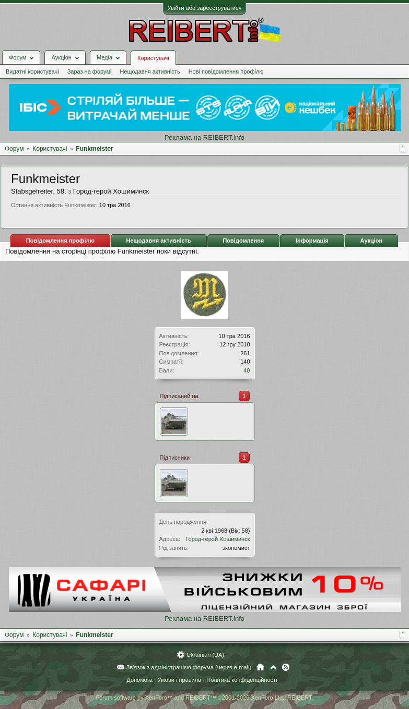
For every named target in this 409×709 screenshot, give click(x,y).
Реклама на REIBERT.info (204, 137)
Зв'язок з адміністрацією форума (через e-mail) (189, 667)
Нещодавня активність (150, 71)
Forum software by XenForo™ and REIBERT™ (204, 697)
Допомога (139, 680)
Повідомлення (243, 240)
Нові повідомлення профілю (226, 71)
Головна (260, 667)
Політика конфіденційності (241, 680)
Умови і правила (179, 680)
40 (246, 370)
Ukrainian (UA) (205, 655)
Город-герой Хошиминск (217, 539)
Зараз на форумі (89, 71)
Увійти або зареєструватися (205, 8)
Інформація (312, 240)
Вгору (273, 667)
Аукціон (371, 240)
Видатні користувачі (32, 71)
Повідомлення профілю (60, 240)
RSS (285, 667)
